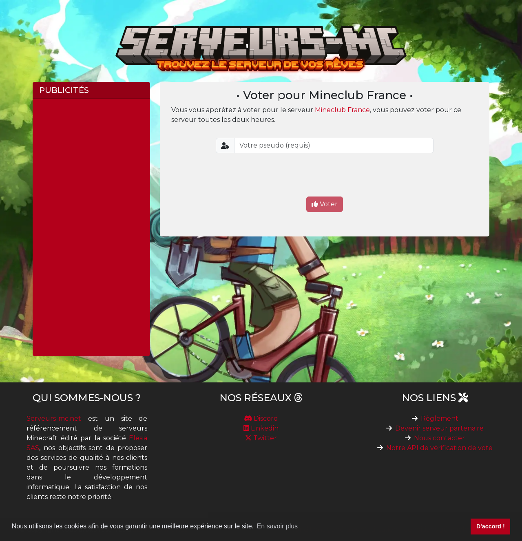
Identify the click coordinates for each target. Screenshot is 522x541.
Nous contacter (439, 438)
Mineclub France (342, 110)
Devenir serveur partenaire (439, 428)
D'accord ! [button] (490, 526)
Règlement (439, 418)
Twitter (261, 438)
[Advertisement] (91, 227)
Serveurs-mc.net (54, 418)
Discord (261, 418)
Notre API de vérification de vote (439, 448)
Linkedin (261, 428)
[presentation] (325, 176)
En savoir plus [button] (277, 526)
